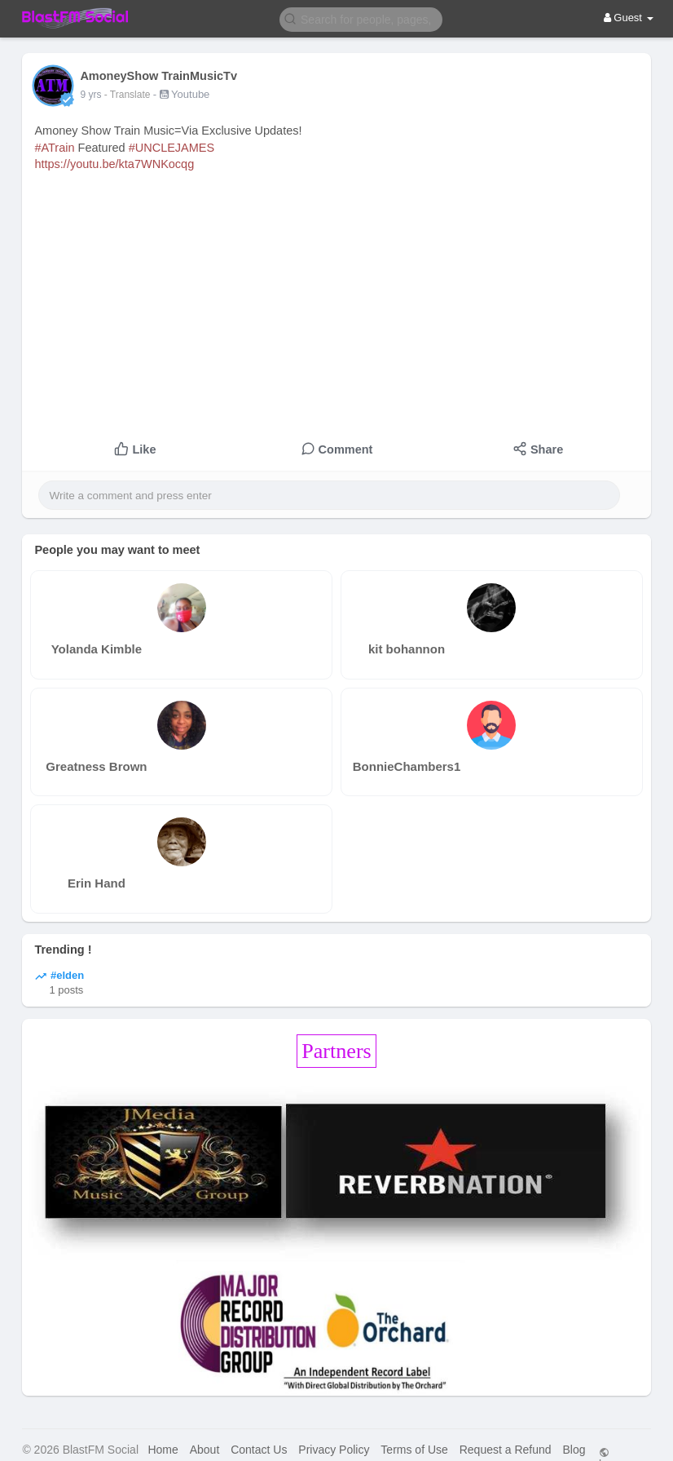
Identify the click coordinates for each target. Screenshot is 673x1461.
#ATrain (54, 147)
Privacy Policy (333, 1449)
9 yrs (90, 94)
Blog (573, 1449)
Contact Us (259, 1449)
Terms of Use (413, 1449)
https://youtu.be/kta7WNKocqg (114, 163)
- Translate (128, 94)
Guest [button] (628, 17)
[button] (361, 18)
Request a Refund (506, 1449)
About (205, 1449)
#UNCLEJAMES (172, 147)
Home (162, 1449)
